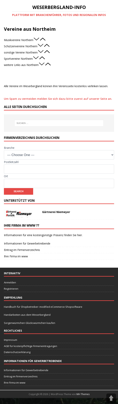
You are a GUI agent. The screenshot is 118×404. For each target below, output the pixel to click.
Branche (9, 148)
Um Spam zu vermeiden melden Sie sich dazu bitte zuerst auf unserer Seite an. (58, 99)
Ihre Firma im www (16, 256)
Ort (6, 176)
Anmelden (10, 282)
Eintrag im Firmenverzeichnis (22, 250)
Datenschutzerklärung (17, 352)
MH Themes (83, 394)
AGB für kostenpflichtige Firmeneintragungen (30, 346)
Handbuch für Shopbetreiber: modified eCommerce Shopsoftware (43, 306)
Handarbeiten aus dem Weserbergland (27, 314)
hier (79, 235)
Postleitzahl (11, 162)
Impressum (10, 340)
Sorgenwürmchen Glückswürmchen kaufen (29, 323)
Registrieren (11, 288)
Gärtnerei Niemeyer (56, 212)
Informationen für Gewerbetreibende (27, 243)
